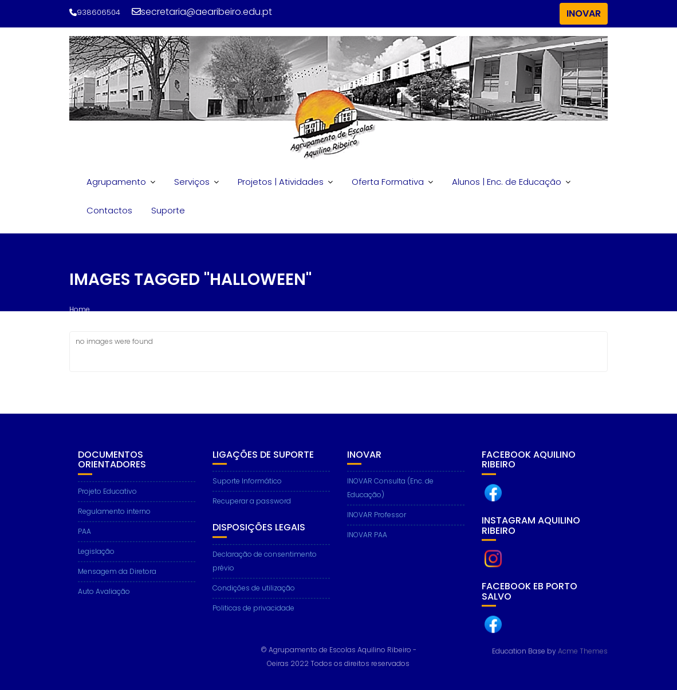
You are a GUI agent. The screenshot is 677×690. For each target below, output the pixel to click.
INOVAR (583, 13)
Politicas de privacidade (253, 614)
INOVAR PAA (367, 541)
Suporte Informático (247, 487)
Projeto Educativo (107, 497)
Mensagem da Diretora (117, 577)
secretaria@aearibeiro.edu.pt (202, 11)
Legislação (96, 557)
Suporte (168, 210)
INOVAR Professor (376, 521)
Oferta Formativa (388, 182)
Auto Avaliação (104, 597)
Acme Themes (583, 651)
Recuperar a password (251, 507)
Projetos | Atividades (281, 182)
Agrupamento (116, 182)
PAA (84, 537)
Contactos (109, 210)
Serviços (192, 182)
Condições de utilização (253, 594)
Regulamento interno (114, 517)
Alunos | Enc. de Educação (506, 182)
